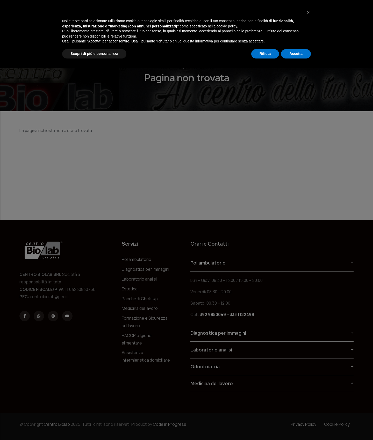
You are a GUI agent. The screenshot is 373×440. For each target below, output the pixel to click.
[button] (308, 12)
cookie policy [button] (227, 26)
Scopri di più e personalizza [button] (94, 54)
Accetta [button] (296, 54)
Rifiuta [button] (265, 54)
